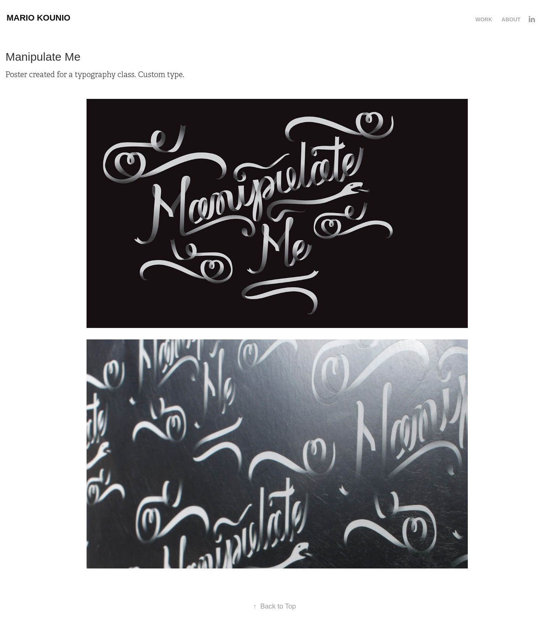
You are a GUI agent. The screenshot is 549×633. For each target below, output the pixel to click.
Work (483, 19)
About (511, 19)
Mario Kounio (38, 18)
